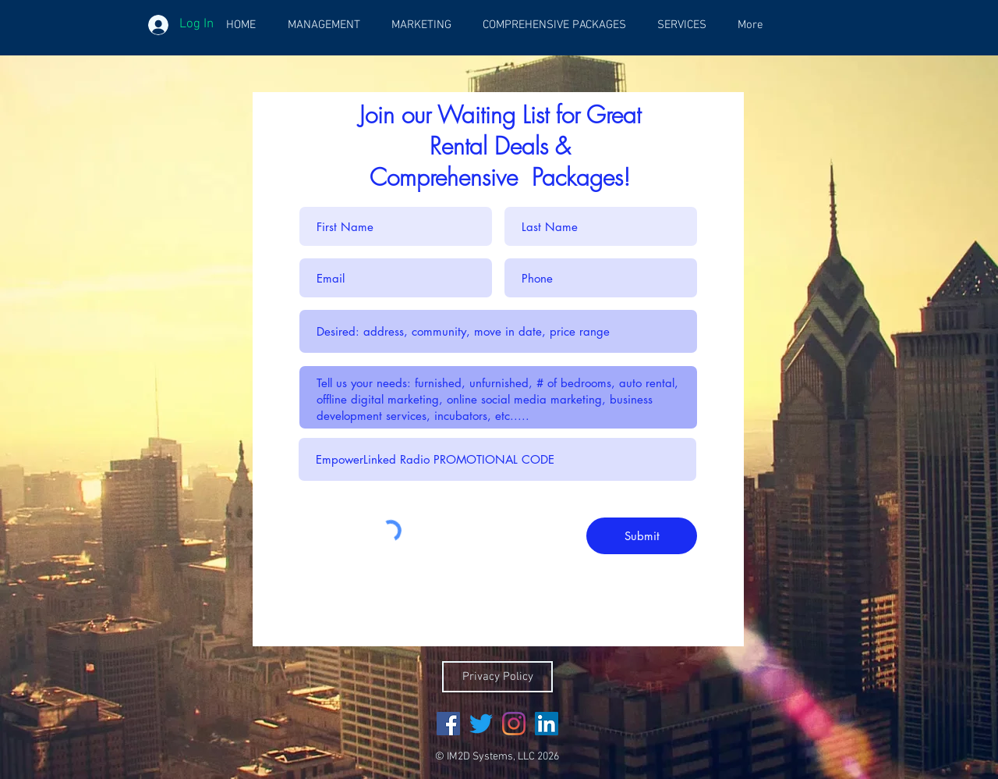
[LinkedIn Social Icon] (546, 723)
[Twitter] (481, 723)
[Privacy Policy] (497, 676)
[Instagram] (514, 723)
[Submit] (641, 536)
